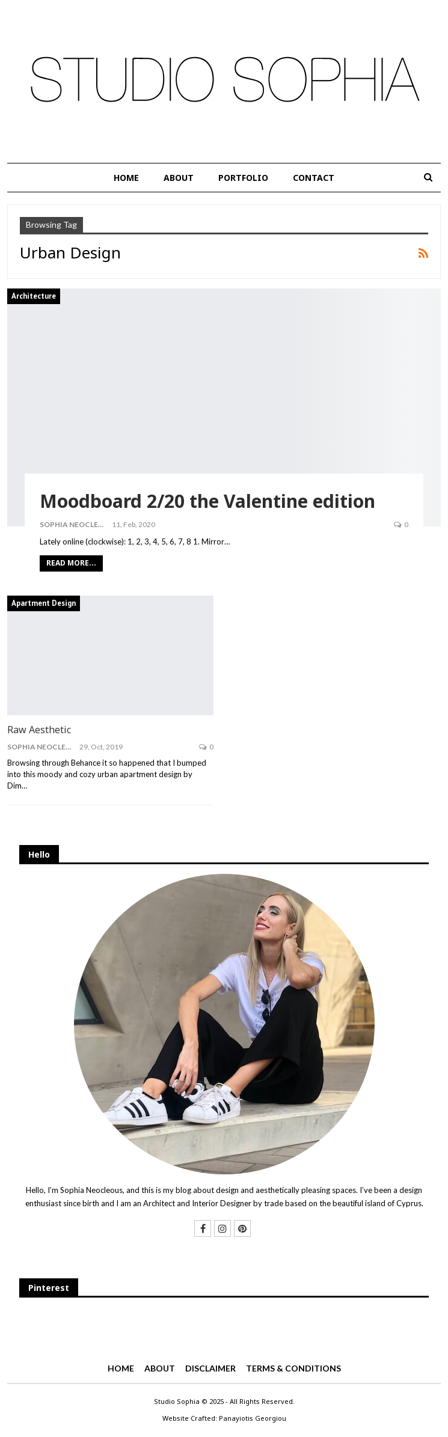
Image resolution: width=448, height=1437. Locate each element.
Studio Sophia (177, 1401)
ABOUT (179, 177)
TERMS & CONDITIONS (293, 1368)
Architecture (33, 296)
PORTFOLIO (243, 177)
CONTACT (313, 177)
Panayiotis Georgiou (252, 1418)
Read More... (71, 563)
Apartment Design (43, 603)
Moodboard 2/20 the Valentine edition (207, 501)
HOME (126, 177)
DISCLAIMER (210, 1368)
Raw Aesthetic (39, 729)
